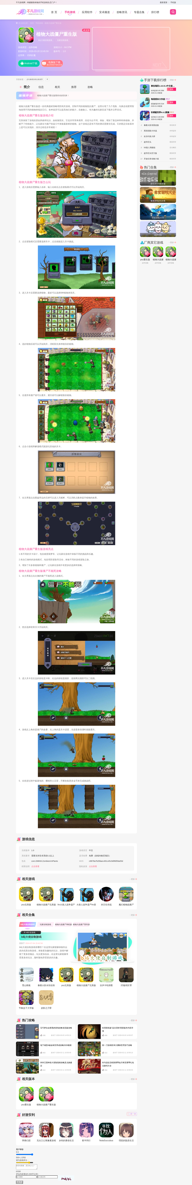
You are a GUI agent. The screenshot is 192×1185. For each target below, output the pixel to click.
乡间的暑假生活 (66, 1132)
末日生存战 (106, 896)
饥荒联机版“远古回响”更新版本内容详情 (117, 1029)
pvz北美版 (26, 896)
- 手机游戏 (38, 23)
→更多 (132, 879)
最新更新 (163, 2)
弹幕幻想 (26, 1132)
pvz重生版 (26, 1096)
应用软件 (87, 12)
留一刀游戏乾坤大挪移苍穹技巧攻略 (117, 1045)
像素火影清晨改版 (151, 125)
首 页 (54, 12)
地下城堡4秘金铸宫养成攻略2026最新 (56, 1045)
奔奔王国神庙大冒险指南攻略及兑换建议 (56, 1064)
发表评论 (19, 1182)
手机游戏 (70, 12)
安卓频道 (104, 12)
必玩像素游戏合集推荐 (35, 79)
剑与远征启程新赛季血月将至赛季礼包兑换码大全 (118, 1064)
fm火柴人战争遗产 (66, 896)
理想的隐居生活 (126, 1132)
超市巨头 (147, 142)
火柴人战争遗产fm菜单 (86, 897)
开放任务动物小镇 (151, 159)
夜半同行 (86, 1132)
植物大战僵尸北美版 (46, 896)
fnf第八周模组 (149, 147)
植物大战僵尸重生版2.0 (46, 1097)
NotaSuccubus (106, 1132)
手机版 (173, 2)
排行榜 (155, 12)
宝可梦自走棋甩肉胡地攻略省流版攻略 (56, 1028)
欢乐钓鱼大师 (149, 136)
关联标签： (20, 79)
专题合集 (139, 12)
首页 (32, 23)
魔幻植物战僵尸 (126, 896)
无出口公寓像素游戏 (46, 1132)
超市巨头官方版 (150, 153)
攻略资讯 (122, 12)
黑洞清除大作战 (150, 131)
